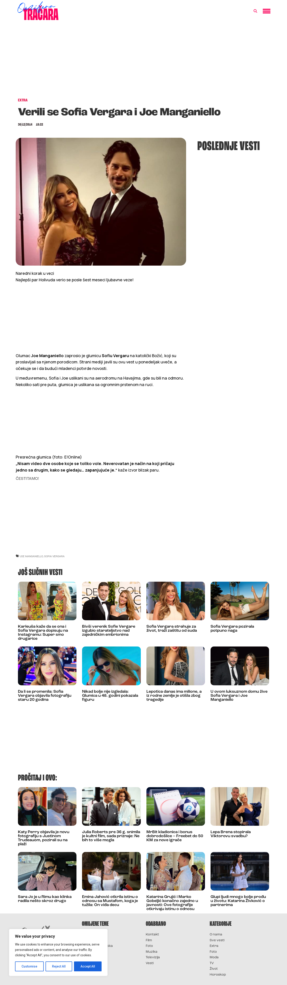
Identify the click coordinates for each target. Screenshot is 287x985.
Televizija (153, 957)
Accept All (87, 966)
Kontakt (152, 934)
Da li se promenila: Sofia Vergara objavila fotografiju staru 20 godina (44, 696)
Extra (214, 946)
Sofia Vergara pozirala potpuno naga (232, 629)
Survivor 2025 (93, 940)
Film (149, 940)
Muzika (151, 952)
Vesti (150, 963)
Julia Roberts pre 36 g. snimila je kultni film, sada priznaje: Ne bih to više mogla (111, 836)
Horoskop (218, 974)
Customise (29, 966)
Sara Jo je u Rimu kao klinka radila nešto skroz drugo (45, 899)
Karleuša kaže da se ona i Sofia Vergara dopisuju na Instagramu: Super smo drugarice (43, 633)
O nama (216, 934)
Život (214, 969)
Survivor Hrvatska (97, 946)
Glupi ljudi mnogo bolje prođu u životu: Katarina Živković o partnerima (238, 901)
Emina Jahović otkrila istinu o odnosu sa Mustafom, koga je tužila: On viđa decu (110, 901)
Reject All (59, 966)
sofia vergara (54, 556)
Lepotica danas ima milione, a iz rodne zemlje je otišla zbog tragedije (174, 696)
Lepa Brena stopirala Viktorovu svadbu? (231, 834)
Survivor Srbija (94, 952)
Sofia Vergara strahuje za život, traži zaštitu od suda (171, 629)
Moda (214, 957)
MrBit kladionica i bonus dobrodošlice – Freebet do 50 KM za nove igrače (174, 836)
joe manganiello (31, 556)
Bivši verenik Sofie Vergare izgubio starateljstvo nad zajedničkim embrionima (108, 631)
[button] (255, 11)
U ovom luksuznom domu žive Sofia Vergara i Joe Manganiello (239, 696)
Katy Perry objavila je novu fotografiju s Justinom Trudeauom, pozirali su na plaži (43, 838)
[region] (58, 952)
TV (212, 963)
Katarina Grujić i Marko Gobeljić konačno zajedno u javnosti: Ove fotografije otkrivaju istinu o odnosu (172, 903)
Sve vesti (217, 940)
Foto (149, 946)
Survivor (89, 934)
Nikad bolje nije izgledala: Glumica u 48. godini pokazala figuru (110, 696)
